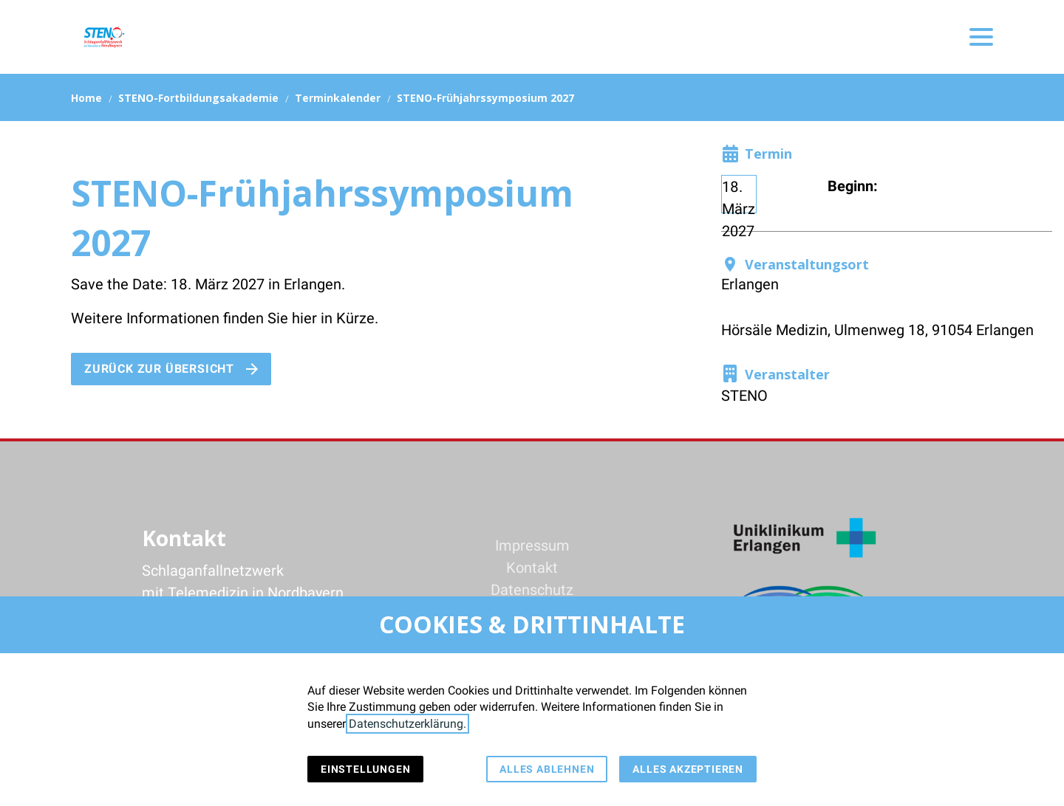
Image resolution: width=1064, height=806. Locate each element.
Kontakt (532, 567)
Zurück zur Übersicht (159, 369)
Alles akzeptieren (687, 769)
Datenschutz (532, 590)
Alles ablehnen (546, 769)
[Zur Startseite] (104, 37)
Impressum (532, 545)
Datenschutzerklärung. (407, 724)
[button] (981, 37)
